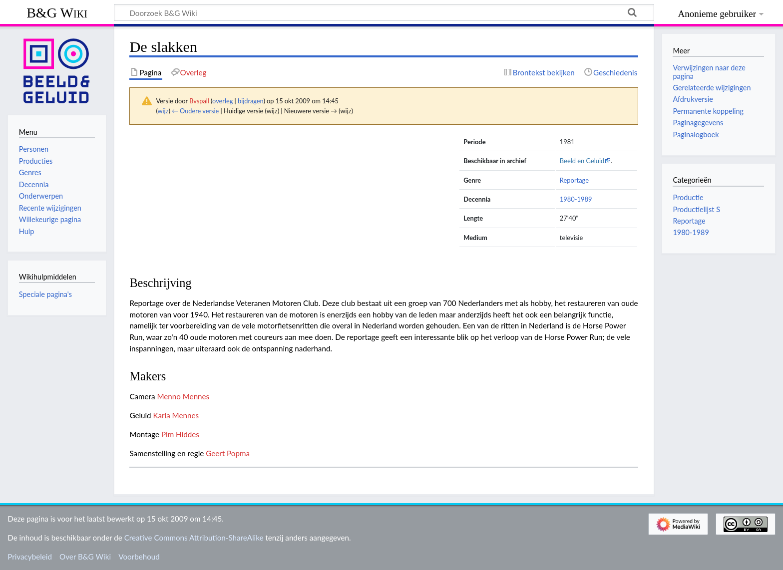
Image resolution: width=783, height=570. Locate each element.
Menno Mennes (183, 396)
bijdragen (250, 101)
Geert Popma (228, 453)
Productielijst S (696, 209)
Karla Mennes (176, 415)
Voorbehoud (138, 556)
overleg (222, 101)
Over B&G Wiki (85, 556)
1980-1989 (576, 199)
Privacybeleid (29, 556)
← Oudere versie (195, 111)
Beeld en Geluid (582, 161)
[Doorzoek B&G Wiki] (384, 12)
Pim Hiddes (180, 434)
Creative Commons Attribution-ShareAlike (194, 537)
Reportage (574, 180)
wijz (163, 111)
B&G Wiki (56, 12)
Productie (688, 197)
